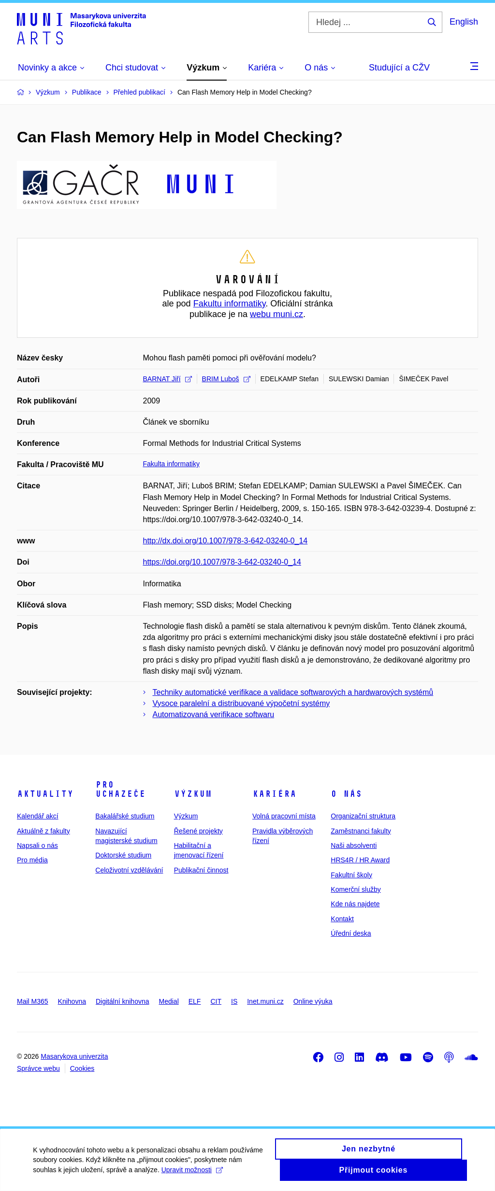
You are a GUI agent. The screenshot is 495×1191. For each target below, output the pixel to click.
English (464, 22)
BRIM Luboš (226, 379)
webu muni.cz (276, 314)
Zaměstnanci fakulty (361, 831)
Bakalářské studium (124, 816)
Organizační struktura (363, 816)
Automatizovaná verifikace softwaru (214, 714)
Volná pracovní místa (284, 816)
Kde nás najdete (355, 904)
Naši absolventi (354, 845)
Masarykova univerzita (74, 1056)
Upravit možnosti (192, 1175)
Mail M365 (32, 1001)
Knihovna (72, 1001)
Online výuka (313, 1001)
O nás (346, 794)
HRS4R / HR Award (360, 860)
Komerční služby (355, 889)
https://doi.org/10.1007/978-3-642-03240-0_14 (222, 562)
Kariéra (274, 794)
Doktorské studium (123, 855)
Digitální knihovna (122, 1001)
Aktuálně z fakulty (43, 831)
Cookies (82, 1068)
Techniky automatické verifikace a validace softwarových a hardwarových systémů (293, 692)
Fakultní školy (351, 875)
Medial (169, 1001)
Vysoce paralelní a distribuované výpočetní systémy (241, 703)
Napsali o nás (37, 845)
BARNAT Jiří (167, 379)
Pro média (32, 860)
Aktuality (45, 794)
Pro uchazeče (120, 789)
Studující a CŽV (399, 67)
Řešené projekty (198, 831)
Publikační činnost (201, 870)
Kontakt (342, 919)
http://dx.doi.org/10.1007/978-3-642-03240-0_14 (225, 541)
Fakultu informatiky (229, 303)
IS (234, 1001)
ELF (195, 1001)
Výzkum (193, 794)
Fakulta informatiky (171, 464)
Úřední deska (351, 933)
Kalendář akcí (37, 816)
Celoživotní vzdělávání (129, 870)
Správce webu (38, 1068)
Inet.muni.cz (265, 1001)
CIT (215, 1001)
